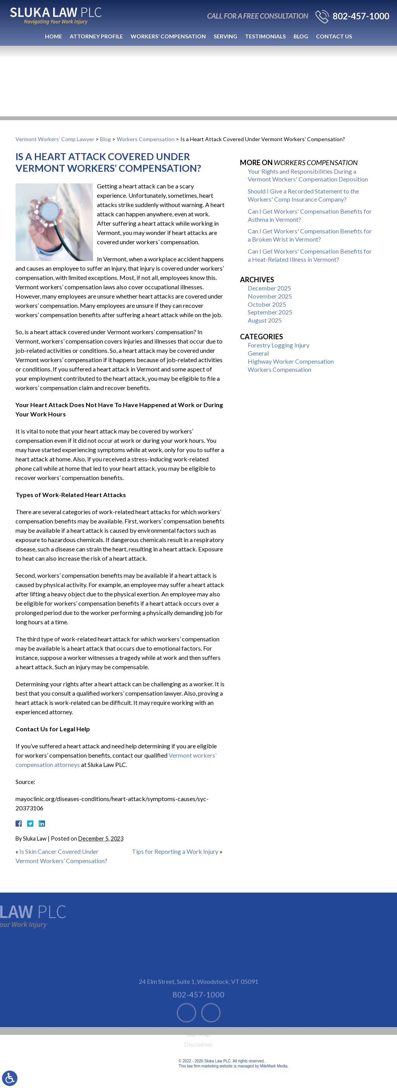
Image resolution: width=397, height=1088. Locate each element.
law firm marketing (202, 1066)
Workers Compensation (145, 139)
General (258, 353)
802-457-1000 (361, 16)
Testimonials (265, 36)
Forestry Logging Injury (278, 345)
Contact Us (334, 36)
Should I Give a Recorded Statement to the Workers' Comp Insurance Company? (303, 195)
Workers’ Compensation (168, 36)
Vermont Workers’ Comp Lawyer (55, 139)
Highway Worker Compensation (291, 361)
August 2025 (265, 320)
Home (53, 36)
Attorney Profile (96, 36)
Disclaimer (198, 1057)
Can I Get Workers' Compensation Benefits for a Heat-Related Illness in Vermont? (310, 255)
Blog (300, 36)
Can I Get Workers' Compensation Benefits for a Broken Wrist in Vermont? (310, 235)
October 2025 (267, 304)
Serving (225, 36)
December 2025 (269, 288)
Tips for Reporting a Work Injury (175, 851)
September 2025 (270, 312)
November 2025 (270, 296)
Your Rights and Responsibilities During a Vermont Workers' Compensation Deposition (308, 175)
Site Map (198, 1047)
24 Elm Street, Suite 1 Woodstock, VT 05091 (198, 994)
